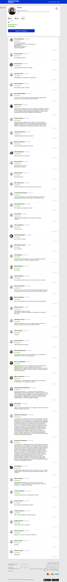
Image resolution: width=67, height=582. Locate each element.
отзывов (12, 26)
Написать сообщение (21, 31)
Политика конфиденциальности (13, 568)
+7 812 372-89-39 (53, 563)
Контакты (10, 571)
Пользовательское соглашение (13, 564)
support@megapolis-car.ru (52, 567)
